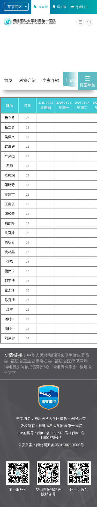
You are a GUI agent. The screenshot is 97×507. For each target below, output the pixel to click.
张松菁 (10, 214)
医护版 (58, 7)
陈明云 (10, 242)
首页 (8, 80)
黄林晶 (10, 252)
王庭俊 (10, 204)
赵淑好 (10, 146)
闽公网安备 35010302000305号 (60, 445)
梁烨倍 (10, 271)
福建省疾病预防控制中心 (26, 367)
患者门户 (79, 7)
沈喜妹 (10, 233)
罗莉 (9, 166)
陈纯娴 (10, 175)
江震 (9, 309)
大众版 (40, 7)
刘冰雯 (10, 338)
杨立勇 (10, 118)
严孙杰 (10, 156)
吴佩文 (10, 137)
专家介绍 (50, 80)
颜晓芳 (10, 185)
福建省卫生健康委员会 (31, 361)
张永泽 (10, 290)
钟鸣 (9, 261)
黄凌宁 (10, 194)
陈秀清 (10, 300)
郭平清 (10, 281)
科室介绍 (27, 80)
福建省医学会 (64, 367)
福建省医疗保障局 (71, 361)
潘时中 (10, 319)
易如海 (10, 223)
